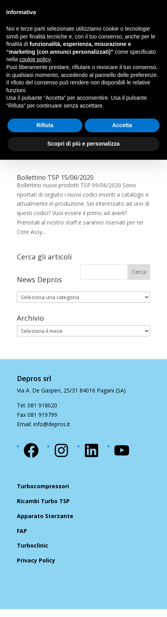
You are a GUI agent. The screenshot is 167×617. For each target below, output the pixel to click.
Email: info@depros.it (43, 424)
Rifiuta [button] (45, 125)
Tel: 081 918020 (37, 405)
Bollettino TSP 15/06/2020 (55, 177)
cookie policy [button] (34, 59)
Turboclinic (32, 545)
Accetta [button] (122, 125)
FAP (22, 531)
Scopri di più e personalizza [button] (83, 144)
